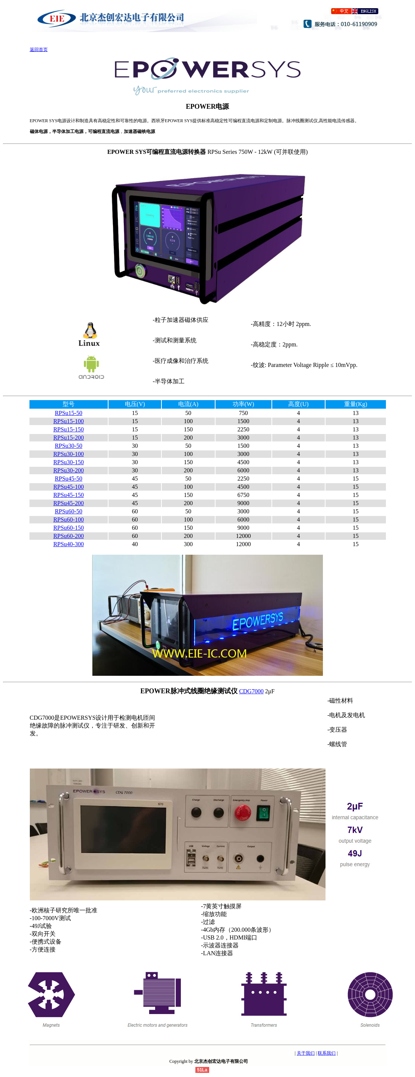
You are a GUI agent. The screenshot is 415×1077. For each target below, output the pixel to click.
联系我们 (327, 1053)
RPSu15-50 (68, 413)
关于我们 (306, 1053)
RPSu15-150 (68, 429)
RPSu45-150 (68, 495)
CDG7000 (251, 691)
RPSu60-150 (68, 528)
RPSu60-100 (68, 519)
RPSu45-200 (68, 503)
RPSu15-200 (68, 437)
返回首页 (39, 49)
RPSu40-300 (68, 544)
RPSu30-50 (68, 446)
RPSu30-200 (68, 470)
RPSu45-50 (68, 478)
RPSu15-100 (68, 421)
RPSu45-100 (68, 487)
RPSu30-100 (68, 454)
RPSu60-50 (68, 511)
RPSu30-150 (68, 462)
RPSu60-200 (68, 536)
